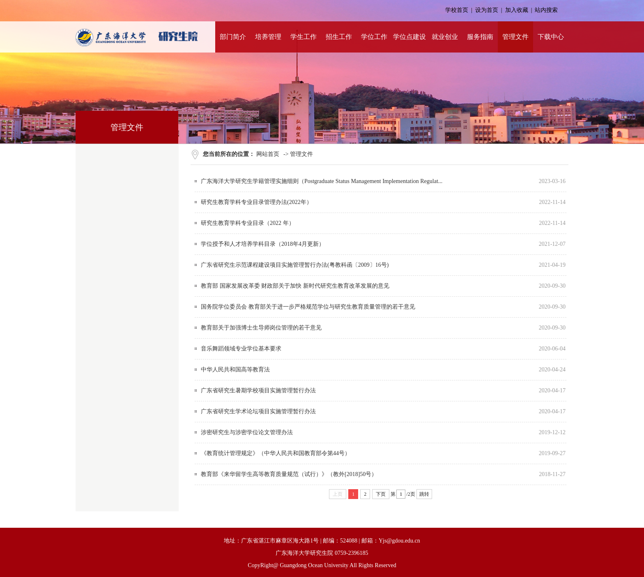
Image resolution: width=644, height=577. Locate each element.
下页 (381, 494)
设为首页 (486, 10)
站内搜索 (546, 10)
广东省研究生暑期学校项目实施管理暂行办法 (258, 390)
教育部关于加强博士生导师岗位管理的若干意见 (261, 328)
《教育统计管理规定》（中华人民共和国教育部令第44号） (275, 453)
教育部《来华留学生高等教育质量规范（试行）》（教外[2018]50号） (289, 474)
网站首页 (267, 154)
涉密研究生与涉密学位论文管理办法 (247, 432)
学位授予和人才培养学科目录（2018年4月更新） (262, 244)
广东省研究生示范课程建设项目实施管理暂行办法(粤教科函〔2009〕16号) (295, 265)
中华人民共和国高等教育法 (235, 369)
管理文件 (301, 154)
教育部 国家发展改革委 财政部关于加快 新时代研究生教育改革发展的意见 (295, 286)
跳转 (424, 494)
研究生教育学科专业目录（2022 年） (247, 223)
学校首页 (456, 10)
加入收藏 (516, 10)
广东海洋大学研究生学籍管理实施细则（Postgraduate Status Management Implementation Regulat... (321, 181)
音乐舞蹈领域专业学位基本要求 (241, 349)
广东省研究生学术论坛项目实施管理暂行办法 (258, 411)
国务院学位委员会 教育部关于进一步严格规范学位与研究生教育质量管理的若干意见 (308, 307)
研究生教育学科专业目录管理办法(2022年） (256, 202)
